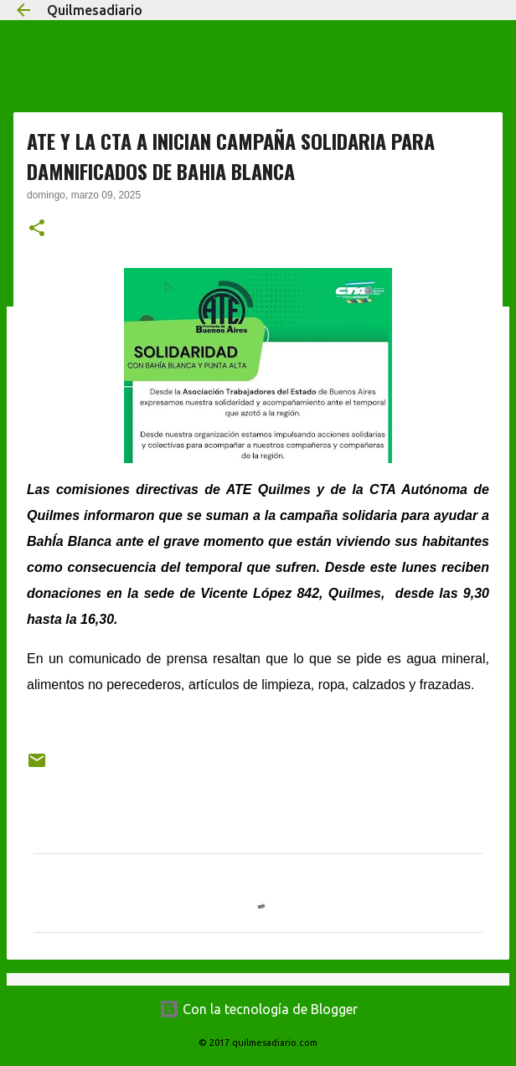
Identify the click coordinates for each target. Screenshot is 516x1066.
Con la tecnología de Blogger (258, 1009)
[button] (37, 229)
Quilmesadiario (94, 10)
